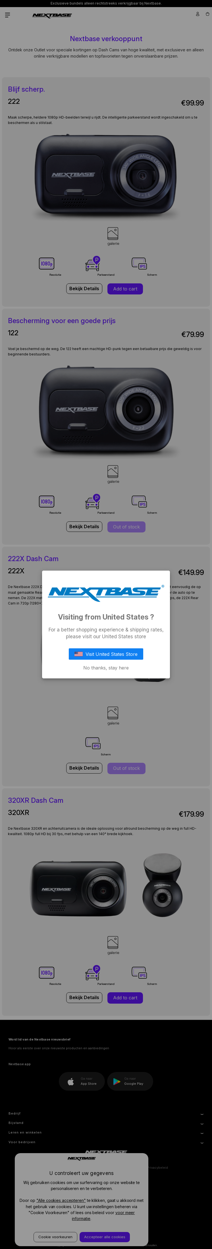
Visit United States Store (106, 654)
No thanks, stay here (106, 667)
